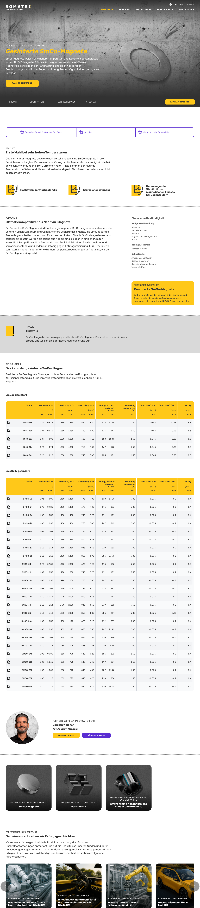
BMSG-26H (19, 572)
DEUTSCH (178, 4)
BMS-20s (19, 438)
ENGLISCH (189, 4)
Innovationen (143, 9)
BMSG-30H (19, 588)
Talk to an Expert (22, 83)
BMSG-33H (19, 604)
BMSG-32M (19, 645)
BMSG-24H (19, 564)
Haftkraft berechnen (179, 102)
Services (124, 9)
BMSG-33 (19, 547)
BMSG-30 (19, 531)
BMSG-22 (19, 498)
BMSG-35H (19, 613)
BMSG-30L (19, 678)
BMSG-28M (19, 629)
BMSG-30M (19, 637)
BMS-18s (19, 430)
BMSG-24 (19, 507)
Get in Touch (186, 9)
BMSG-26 (19, 515)
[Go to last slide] (6, 886)
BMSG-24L (19, 653)
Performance (165, 9)
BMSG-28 (19, 523)
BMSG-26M (19, 621)
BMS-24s (19, 455)
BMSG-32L (19, 686)
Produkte (107, 9)
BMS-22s (19, 447)
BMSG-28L (19, 670)
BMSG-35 (19, 555)
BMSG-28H (19, 580)
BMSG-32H (19, 596)
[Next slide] (194, 886)
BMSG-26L (19, 662)
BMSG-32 (19, 539)
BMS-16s (19, 422)
